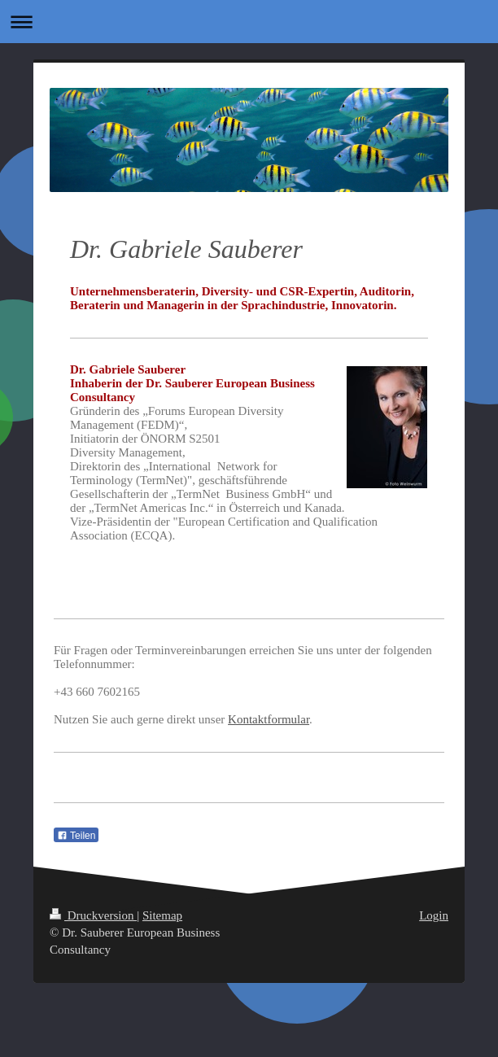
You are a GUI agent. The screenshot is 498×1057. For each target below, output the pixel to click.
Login (433, 915)
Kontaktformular (268, 719)
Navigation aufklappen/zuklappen (249, 21)
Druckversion (93, 915)
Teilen (76, 835)
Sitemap (162, 915)
